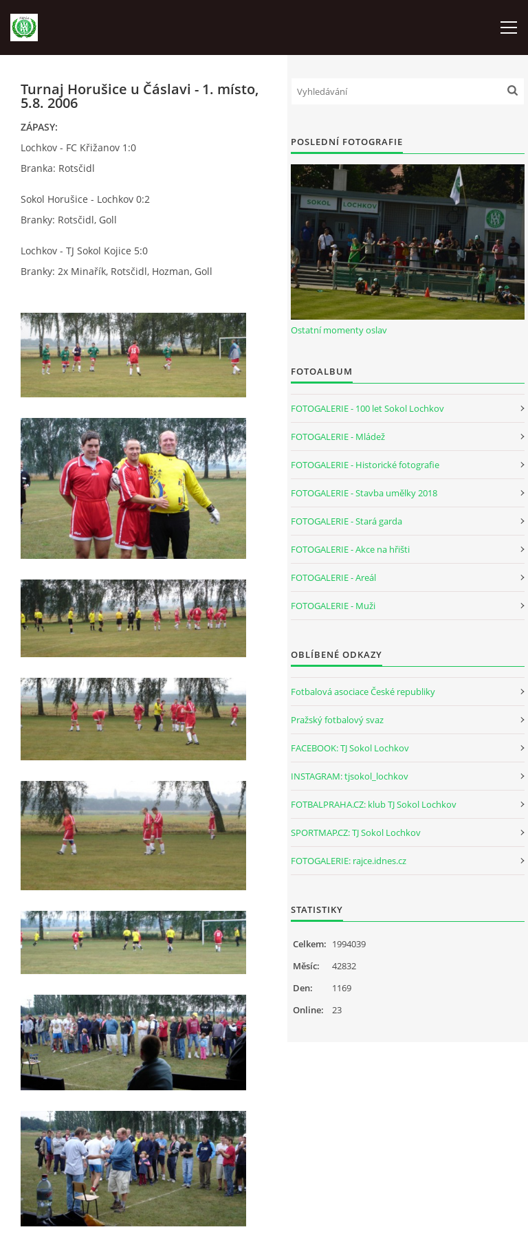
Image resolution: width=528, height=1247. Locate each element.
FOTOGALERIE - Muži (333, 605)
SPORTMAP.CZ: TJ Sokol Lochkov (356, 832)
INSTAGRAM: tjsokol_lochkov (349, 776)
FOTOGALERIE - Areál (333, 577)
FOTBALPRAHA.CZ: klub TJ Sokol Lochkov (373, 804)
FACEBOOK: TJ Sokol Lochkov (350, 748)
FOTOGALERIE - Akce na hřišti (350, 549)
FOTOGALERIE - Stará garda (346, 521)
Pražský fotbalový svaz (337, 720)
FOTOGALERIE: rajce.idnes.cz (348, 860)
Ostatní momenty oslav (339, 330)
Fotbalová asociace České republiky (363, 691)
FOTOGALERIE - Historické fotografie (365, 465)
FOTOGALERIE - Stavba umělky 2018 (364, 493)
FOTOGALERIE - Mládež (338, 436)
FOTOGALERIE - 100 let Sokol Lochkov (367, 408)
